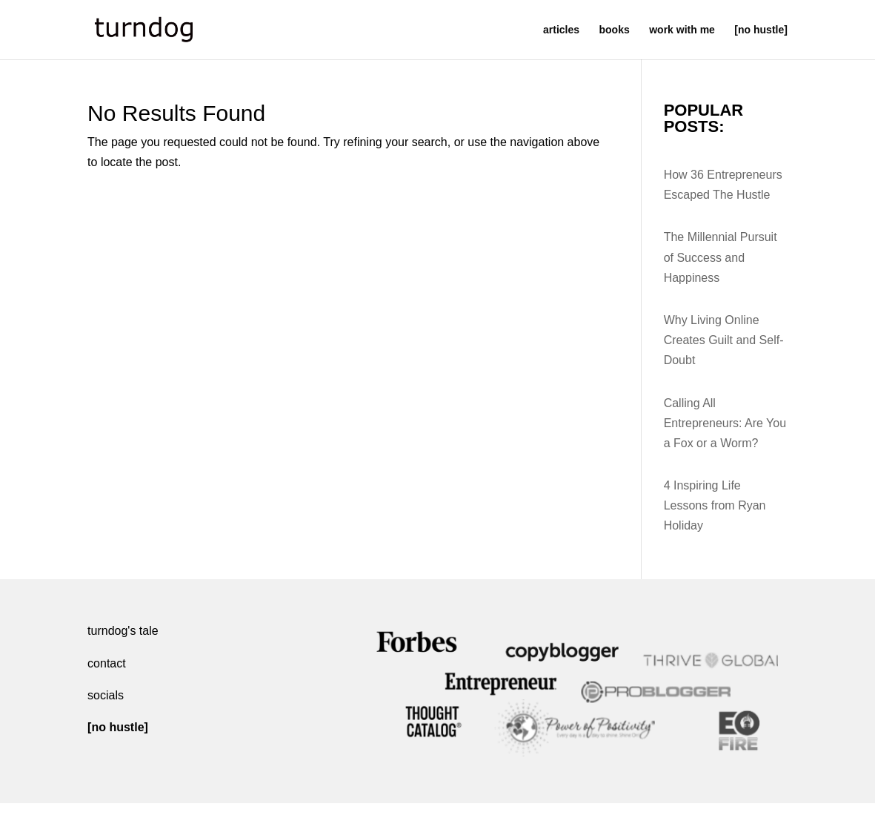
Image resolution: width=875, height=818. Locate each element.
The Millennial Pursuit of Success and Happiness (720, 257)
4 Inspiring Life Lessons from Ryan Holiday (715, 505)
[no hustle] (761, 30)
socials (105, 695)
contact (106, 663)
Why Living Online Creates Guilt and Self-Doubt (724, 340)
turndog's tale (123, 630)
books (614, 30)
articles (561, 30)
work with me (682, 30)
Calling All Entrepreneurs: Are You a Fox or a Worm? (725, 423)
